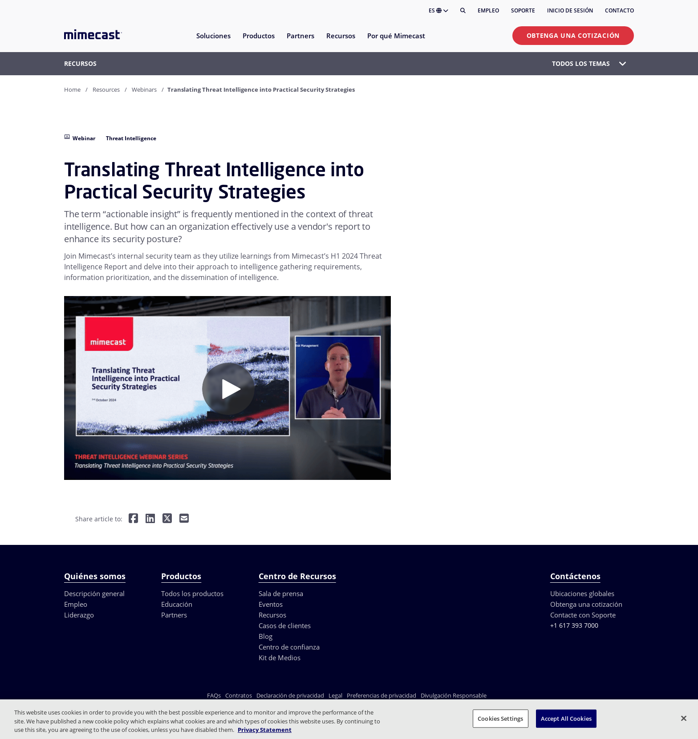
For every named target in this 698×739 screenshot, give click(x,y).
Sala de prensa (281, 593)
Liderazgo (79, 614)
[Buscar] (463, 10)
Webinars (144, 89)
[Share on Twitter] (167, 519)
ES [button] (438, 10)
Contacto (619, 10)
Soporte (523, 10)
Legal (335, 695)
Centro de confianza (289, 646)
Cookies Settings (500, 718)
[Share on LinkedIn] (150, 519)
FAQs (214, 695)
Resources (106, 89)
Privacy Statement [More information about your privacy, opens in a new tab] (265, 730)
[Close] (684, 718)
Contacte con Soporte (583, 614)
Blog (265, 636)
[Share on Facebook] (133, 519)
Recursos (272, 614)
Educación (176, 604)
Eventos (271, 604)
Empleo (488, 10)
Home (72, 89)
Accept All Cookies (566, 718)
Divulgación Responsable (454, 695)
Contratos (238, 695)
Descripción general (94, 593)
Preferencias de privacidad (381, 695)
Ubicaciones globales (582, 593)
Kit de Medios (279, 657)
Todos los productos (192, 593)
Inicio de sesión (570, 10)
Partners (174, 614)
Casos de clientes (285, 625)
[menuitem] (213, 41)
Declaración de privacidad (290, 695)
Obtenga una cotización (573, 35)
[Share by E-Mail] (184, 519)
